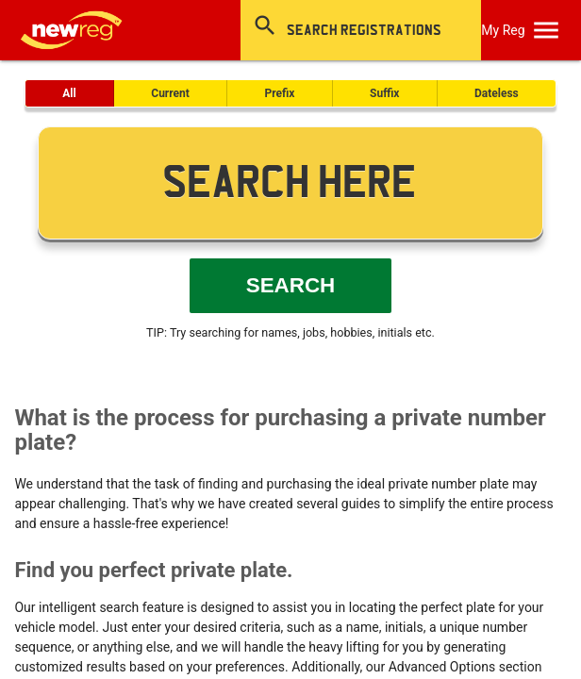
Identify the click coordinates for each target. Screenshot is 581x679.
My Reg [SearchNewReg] (502, 30)
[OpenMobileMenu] (546, 30)
